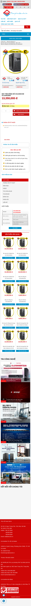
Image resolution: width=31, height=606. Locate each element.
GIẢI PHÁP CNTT (11, 19)
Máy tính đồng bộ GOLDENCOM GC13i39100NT (8, 309)
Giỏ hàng (6, 30)
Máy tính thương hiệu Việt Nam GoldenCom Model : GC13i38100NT (22, 332)
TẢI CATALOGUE (7, 198)
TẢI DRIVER (6, 201)
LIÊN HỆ (5, 210)
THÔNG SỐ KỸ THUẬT (9, 190)
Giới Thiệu (10, 21)
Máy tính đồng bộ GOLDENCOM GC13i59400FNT (22, 286)
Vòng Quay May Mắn (7, 24)
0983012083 (6, 94)
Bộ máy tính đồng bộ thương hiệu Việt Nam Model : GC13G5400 (8, 332)
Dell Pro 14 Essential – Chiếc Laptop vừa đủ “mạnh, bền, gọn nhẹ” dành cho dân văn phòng (14, 490)
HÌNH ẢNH (6, 193)
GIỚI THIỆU (6, 187)
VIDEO (5, 196)
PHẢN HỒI (6, 207)
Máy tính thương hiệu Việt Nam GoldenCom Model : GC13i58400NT (22, 356)
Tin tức (3, 19)
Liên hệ (3, 21)
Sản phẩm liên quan (12, 242)
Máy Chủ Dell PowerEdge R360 (14, 447)
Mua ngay (21, 122)
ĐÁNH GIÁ (6, 204)
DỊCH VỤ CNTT (22, 19)
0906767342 (19, 94)
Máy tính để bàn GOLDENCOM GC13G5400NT (22, 309)
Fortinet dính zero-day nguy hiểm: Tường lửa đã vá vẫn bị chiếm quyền (15, 409)
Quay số (17, 21)
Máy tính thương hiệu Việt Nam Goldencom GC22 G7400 (8, 356)
